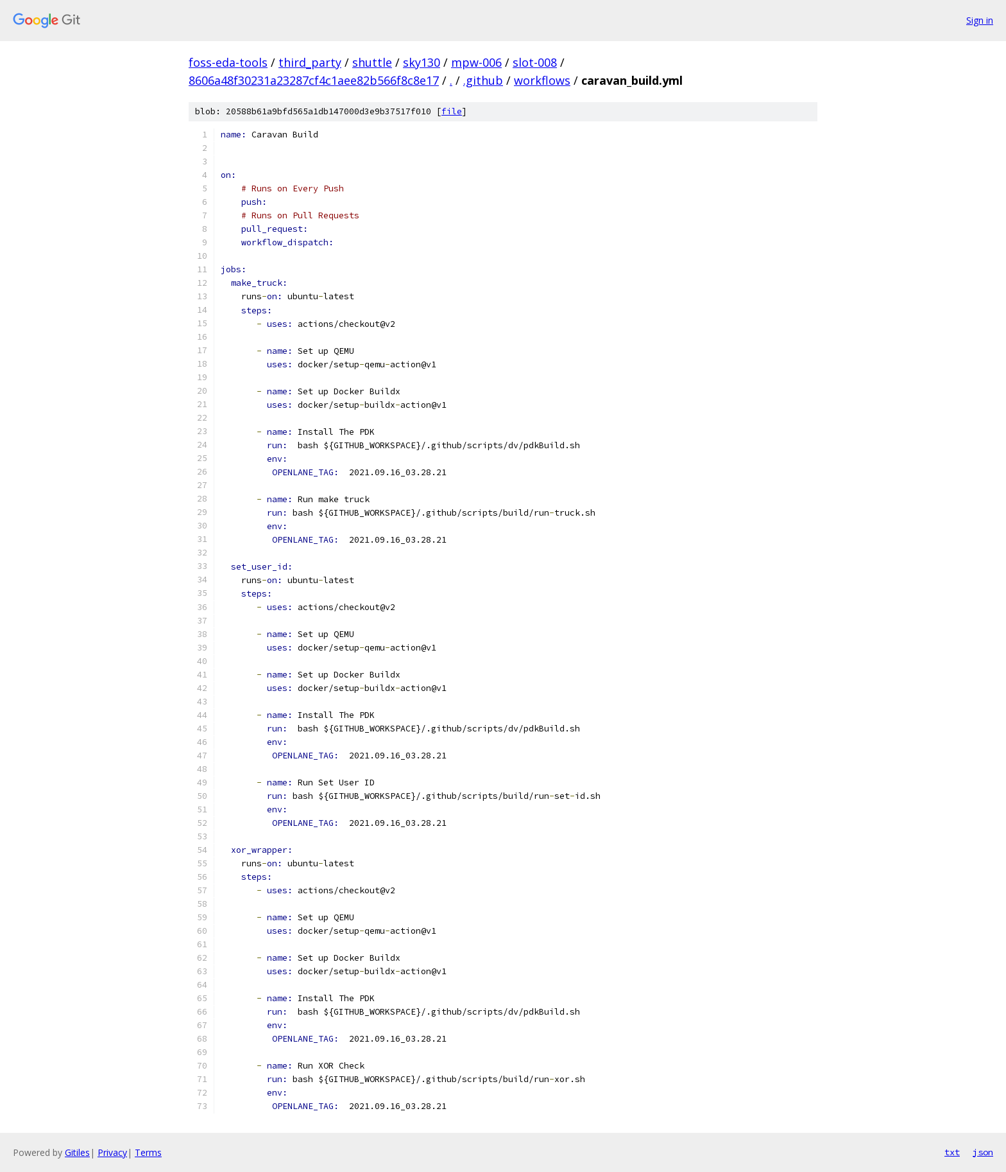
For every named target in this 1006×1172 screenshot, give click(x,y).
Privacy (112, 1152)
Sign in (979, 20)
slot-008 (535, 62)
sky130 (421, 62)
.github (483, 80)
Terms (148, 1152)
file (451, 111)
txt (952, 1152)
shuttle (372, 62)
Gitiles (77, 1152)
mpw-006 (476, 62)
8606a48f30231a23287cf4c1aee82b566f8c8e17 (314, 80)
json (983, 1152)
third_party (309, 62)
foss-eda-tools (228, 62)
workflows (542, 80)
